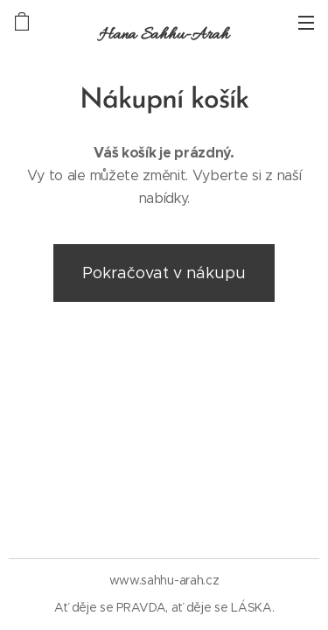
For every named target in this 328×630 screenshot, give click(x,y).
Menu (306, 23)
